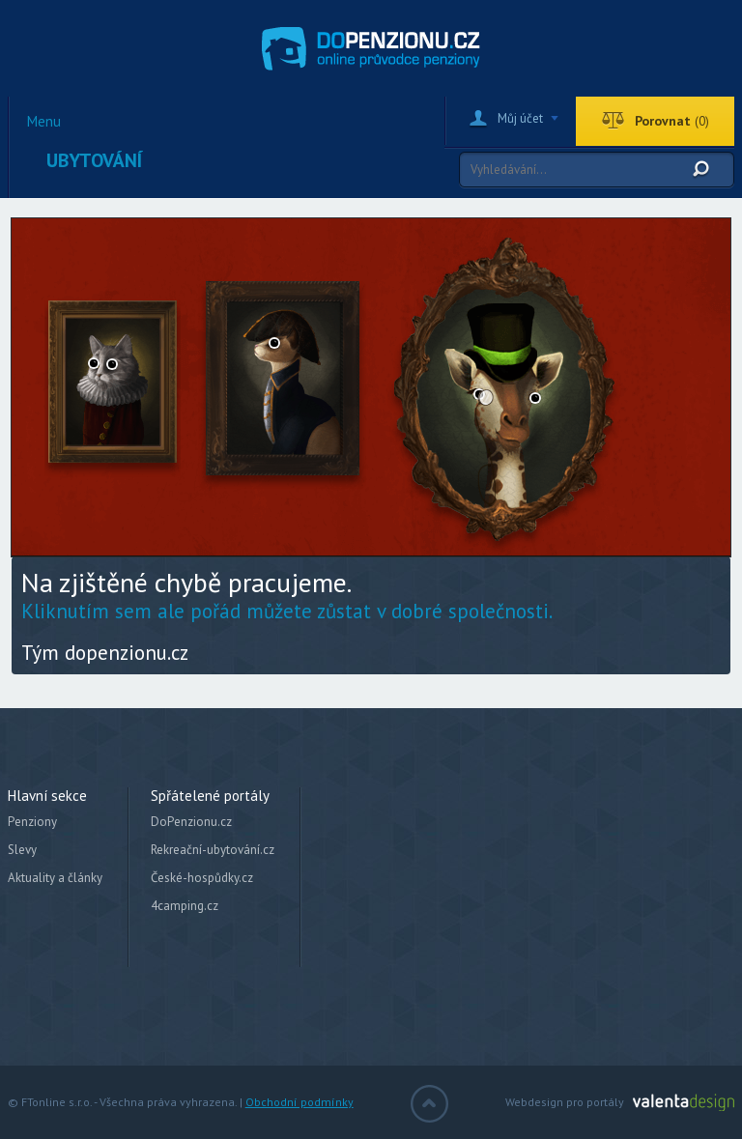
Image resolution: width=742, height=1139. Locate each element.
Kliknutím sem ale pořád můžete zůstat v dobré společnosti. (287, 611)
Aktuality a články (55, 877)
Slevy (22, 849)
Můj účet (520, 118)
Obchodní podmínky (299, 1102)
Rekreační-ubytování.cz (212, 849)
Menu (44, 122)
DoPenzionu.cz (191, 821)
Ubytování (94, 160)
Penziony (32, 821)
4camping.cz (184, 905)
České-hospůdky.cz (202, 877)
